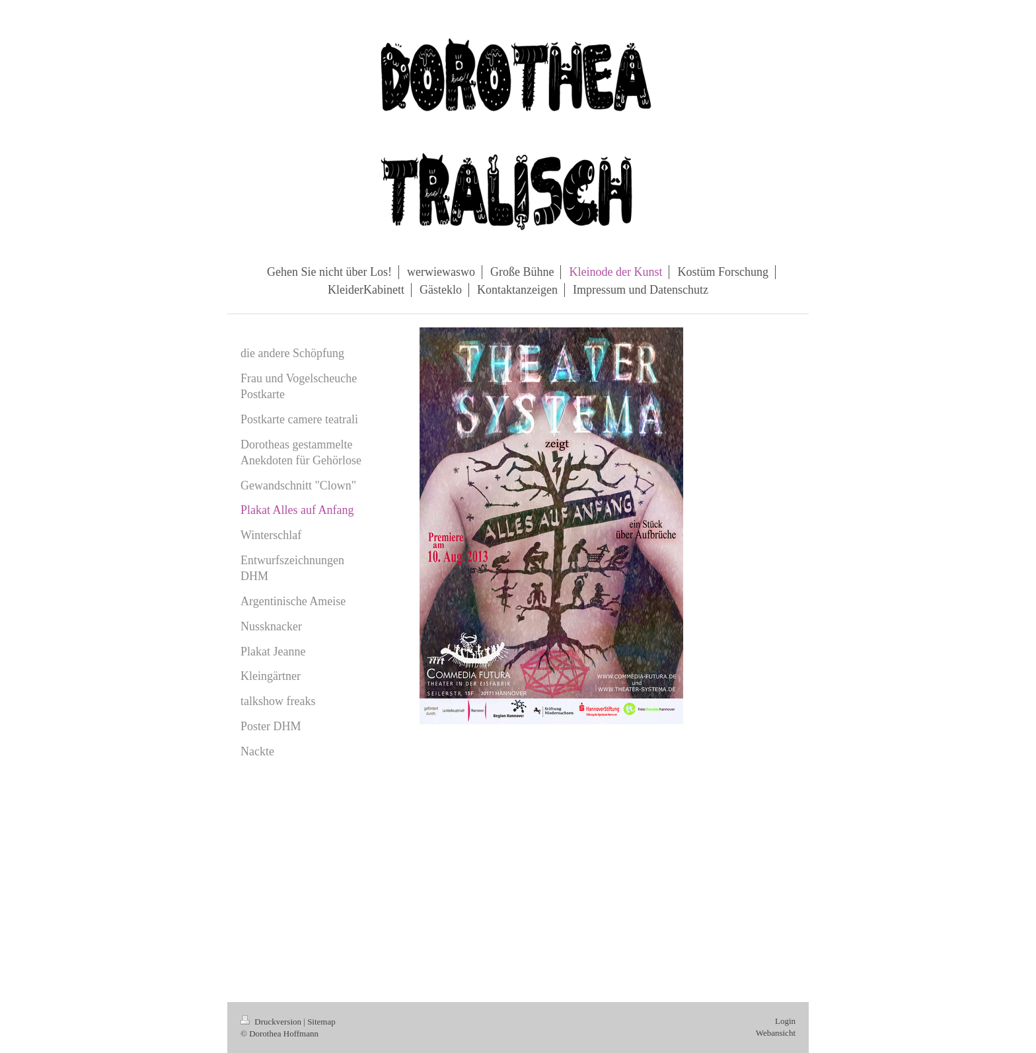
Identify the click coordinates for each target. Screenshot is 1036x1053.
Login (785, 1021)
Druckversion (271, 1022)
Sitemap (321, 1022)
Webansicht (776, 1033)
